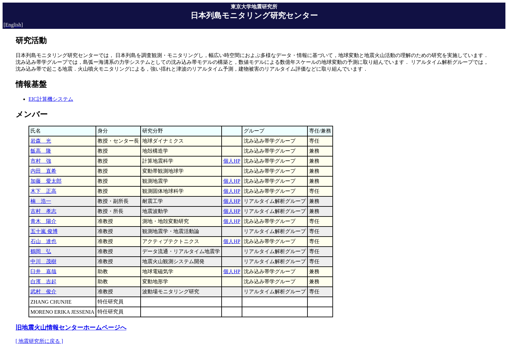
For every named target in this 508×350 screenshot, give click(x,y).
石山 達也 (43, 241)
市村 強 (40, 161)
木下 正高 (43, 191)
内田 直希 (43, 171)
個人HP (231, 161)
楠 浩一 (40, 201)
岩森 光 (40, 141)
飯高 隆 (40, 151)
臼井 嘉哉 (43, 271)
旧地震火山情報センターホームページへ (71, 327)
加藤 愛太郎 (46, 181)
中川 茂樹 (43, 261)
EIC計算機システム (51, 99)
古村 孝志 (43, 211)
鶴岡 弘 (40, 251)
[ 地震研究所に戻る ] (39, 341)
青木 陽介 (43, 221)
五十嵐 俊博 (44, 231)
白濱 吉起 (43, 281)
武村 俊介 (43, 291)
